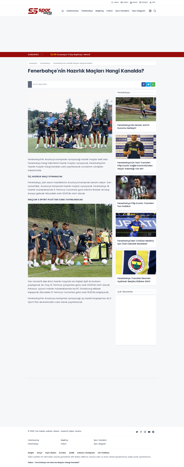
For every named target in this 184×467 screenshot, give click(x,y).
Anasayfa (33, 63)
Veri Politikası (103, 453)
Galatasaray (72, 10)
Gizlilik (71, 453)
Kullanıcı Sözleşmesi (86, 453)
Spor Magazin (138, 10)
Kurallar (62, 453)
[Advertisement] (92, 34)
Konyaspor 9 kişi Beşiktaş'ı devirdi (70, 54)
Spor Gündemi (122, 10)
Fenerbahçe (87, 10)
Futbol (109, 10)
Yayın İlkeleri (50, 453)
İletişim (31, 453)
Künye (39, 453)
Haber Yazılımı (75, 431)
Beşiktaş (100, 10)
